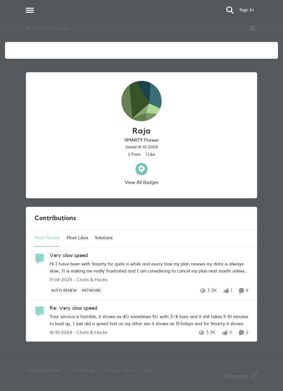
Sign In (246, 10)
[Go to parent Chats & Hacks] (90, 280)
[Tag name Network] (91, 290)
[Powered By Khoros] (241, 375)
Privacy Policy (119, 370)
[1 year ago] (61, 280)
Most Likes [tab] (77, 238)
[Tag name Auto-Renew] (64, 290)
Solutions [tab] (104, 238)
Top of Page (83, 370)
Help (148, 370)
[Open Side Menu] (29, 10)
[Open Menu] (252, 28)
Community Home (43, 370)
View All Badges (141, 182)
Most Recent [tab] (47, 238)
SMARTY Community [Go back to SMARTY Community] (47, 28)
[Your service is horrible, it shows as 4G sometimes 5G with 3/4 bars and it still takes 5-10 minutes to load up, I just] (149, 320)
